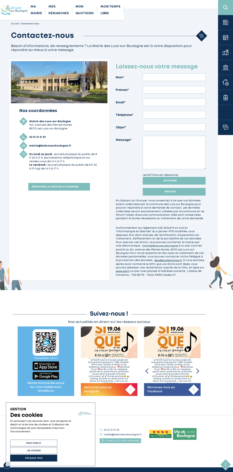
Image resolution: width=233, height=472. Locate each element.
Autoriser (170, 181)
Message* (124, 140)
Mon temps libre (174, 10)
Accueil (15, 24)
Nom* (120, 77)
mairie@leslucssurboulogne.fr (162, 246)
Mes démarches (106, 10)
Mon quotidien (139, 10)
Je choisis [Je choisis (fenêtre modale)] (47, 457)
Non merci (21, 457)
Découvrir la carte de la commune (55, 187)
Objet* (121, 127)
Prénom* (122, 90)
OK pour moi (73, 457)
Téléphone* (124, 115)
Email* (120, 102)
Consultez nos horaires (120, 440)
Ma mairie (76, 10)
